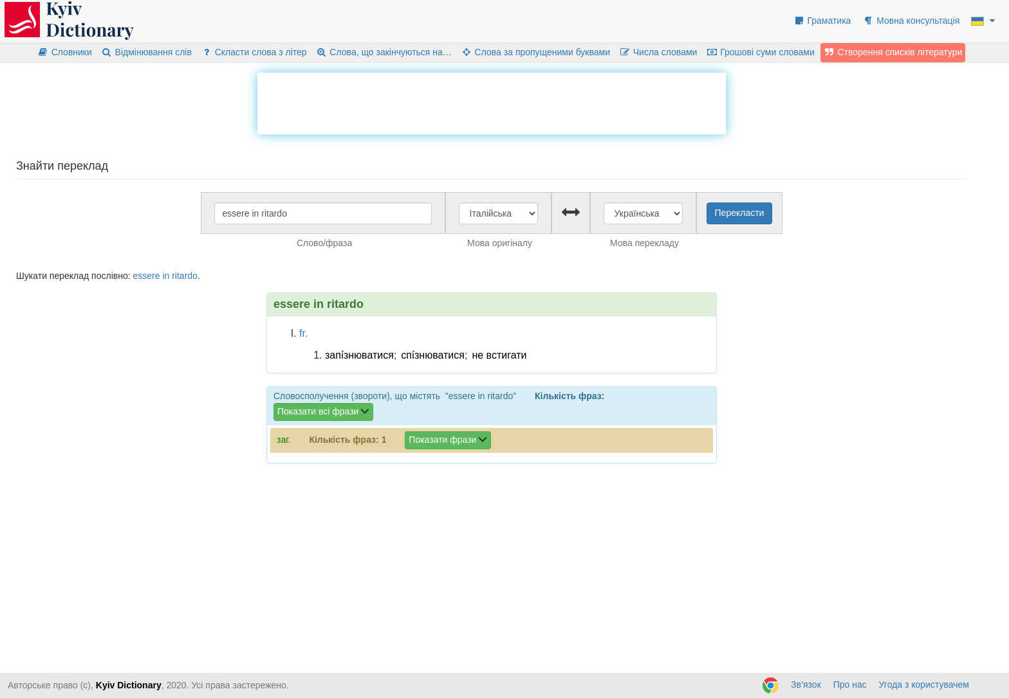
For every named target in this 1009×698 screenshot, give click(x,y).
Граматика (822, 20)
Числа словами (658, 52)
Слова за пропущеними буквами (535, 52)
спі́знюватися (433, 355)
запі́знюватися (359, 355)
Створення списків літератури (893, 52)
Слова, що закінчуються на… (384, 52)
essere (146, 276)
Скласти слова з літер (254, 52)
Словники (64, 52)
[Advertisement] (491, 101)
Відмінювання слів (146, 52)
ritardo (185, 276)
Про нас (850, 684)
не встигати (499, 355)
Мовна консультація (910, 20)
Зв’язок (806, 684)
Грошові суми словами (760, 52)
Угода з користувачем (924, 684)
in (165, 276)
